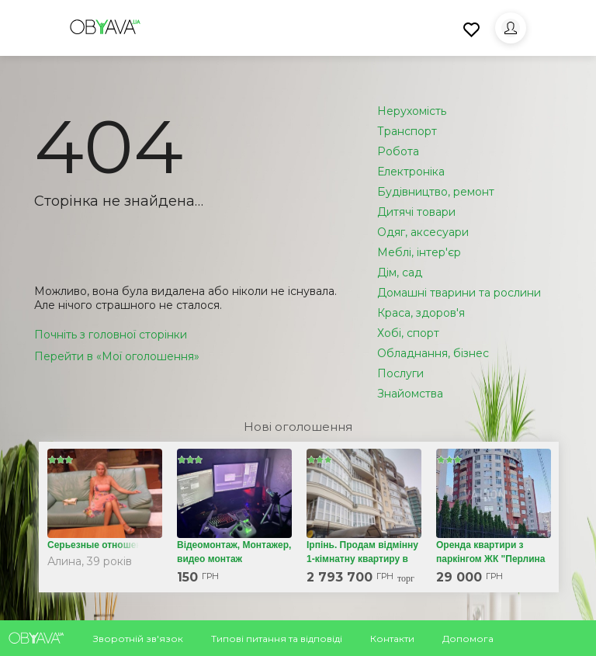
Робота (398, 151)
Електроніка (411, 172)
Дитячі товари (416, 212)
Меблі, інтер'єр (419, 252)
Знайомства (410, 394)
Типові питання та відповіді (276, 638)
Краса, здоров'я (421, 313)
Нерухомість (411, 111)
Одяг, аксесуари (423, 232)
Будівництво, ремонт (435, 192)
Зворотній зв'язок (138, 638)
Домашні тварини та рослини (459, 293)
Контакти (392, 638)
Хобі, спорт (408, 333)
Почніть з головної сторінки (110, 335)
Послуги (400, 373)
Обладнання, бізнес (433, 353)
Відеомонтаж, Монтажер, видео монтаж (234, 552)
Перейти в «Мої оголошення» (116, 356)
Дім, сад (399, 272)
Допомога (468, 638)
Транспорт (407, 131)
